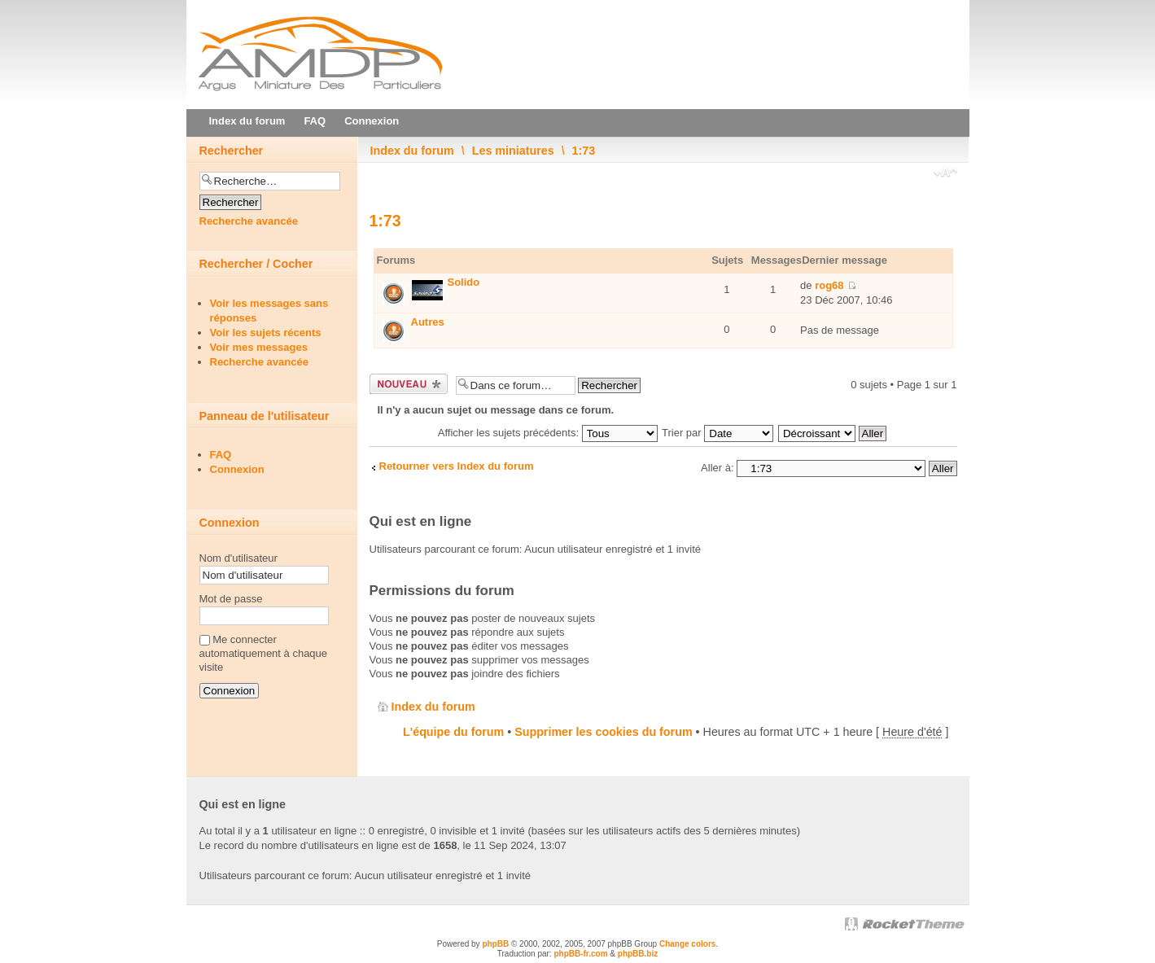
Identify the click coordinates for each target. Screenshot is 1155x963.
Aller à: (717, 468)
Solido (464, 282)
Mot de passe (231, 599)
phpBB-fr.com (580, 953)
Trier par (717, 433)
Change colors (687, 943)
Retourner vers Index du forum (456, 466)
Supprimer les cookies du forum (603, 731)
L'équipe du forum (453, 731)
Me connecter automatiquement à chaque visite (263, 653)
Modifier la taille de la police (945, 174)
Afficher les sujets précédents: (548, 433)
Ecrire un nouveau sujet (409, 384)
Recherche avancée (248, 221)
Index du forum (412, 150)
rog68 (829, 285)
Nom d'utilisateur (238, 558)
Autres (427, 322)
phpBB (495, 943)
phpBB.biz (638, 953)
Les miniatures (513, 150)
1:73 (584, 150)
